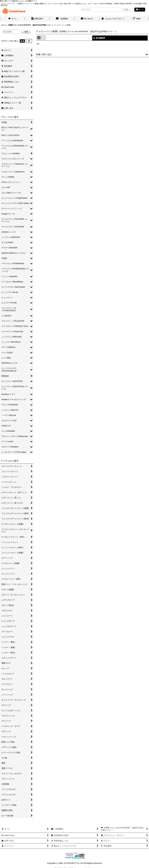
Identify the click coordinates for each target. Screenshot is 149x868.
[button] (92, 54)
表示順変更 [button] (99, 38)
